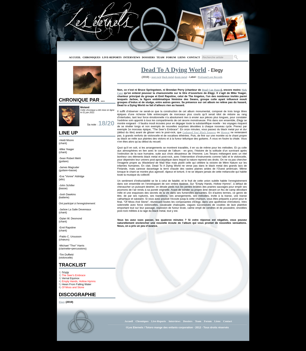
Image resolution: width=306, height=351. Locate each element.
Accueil (75, 57)
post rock (156, 76)
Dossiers (148, 57)
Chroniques (91, 57)
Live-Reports (112, 57)
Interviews (131, 57)
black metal (168, 76)
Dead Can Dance (211, 89)
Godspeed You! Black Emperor (199, 132)
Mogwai (225, 132)
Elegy (62, 301)
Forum (171, 57)
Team (160, 57)
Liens (181, 57)
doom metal (181, 76)
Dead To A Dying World (173, 69)
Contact (193, 57)
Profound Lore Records (210, 76)
